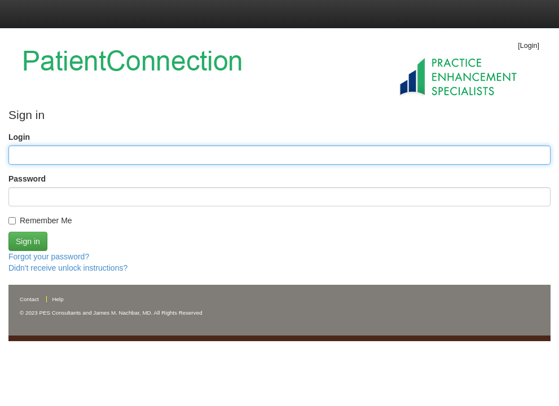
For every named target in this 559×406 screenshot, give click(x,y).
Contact (29, 299)
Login (19, 137)
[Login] (528, 46)
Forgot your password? (48, 256)
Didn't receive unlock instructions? (67, 267)
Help (58, 299)
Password (27, 178)
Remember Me (40, 220)
